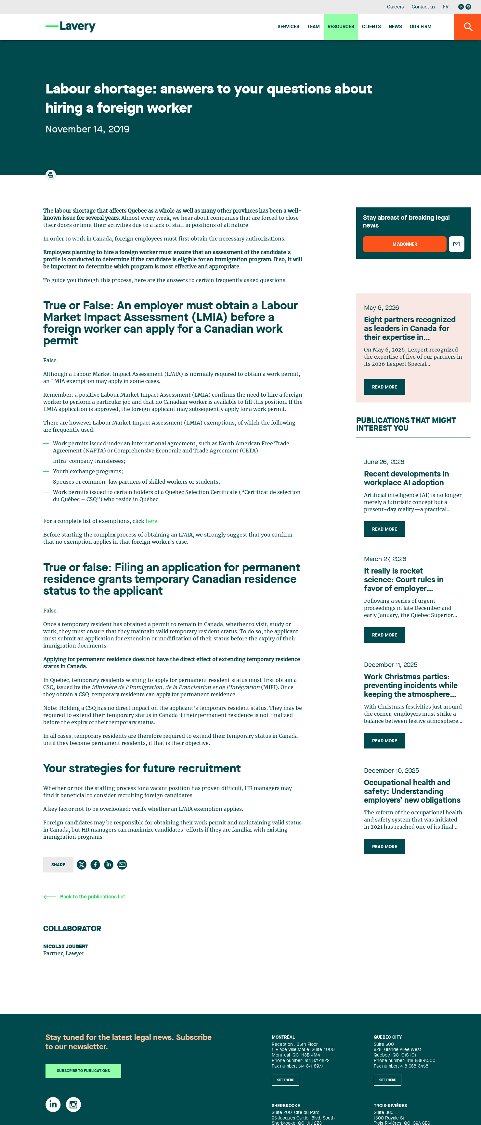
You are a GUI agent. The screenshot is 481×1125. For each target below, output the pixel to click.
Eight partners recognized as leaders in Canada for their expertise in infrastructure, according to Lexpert (413, 329)
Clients (371, 27)
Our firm (421, 27)
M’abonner (405, 244)
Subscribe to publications (83, 1071)
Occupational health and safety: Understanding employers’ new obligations (412, 792)
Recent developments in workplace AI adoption (406, 479)
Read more (384, 387)
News (395, 27)
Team (313, 27)
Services (288, 27)
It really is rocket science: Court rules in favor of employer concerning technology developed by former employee (405, 581)
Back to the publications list (84, 897)
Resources (341, 27)
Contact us (423, 7)
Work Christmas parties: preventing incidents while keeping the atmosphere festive (411, 686)
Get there (285, 1080)
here (151, 521)
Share (58, 865)
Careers (395, 7)
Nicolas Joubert (65, 946)
